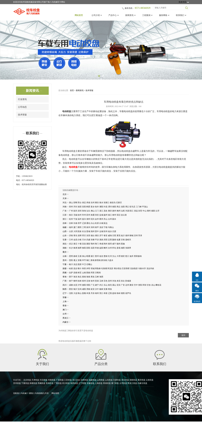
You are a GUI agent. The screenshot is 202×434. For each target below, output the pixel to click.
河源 (127, 211)
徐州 (80, 215)
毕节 (84, 260)
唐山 (71, 203)
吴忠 (75, 264)
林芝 (80, 273)
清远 (136, 211)
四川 (64, 285)
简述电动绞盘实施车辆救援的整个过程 (74, 341)
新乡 (93, 207)
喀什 (80, 268)
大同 (75, 231)
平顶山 (145, 207)
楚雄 (105, 256)
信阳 (123, 207)
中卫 (84, 264)
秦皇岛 (113, 203)
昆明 (71, 256)
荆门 (97, 244)
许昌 (105, 207)
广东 (64, 211)
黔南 (93, 260)
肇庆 (110, 211)
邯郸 (75, 203)
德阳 (84, 285)
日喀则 (98, 273)
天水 (84, 240)
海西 (101, 277)
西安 (71, 289)
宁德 (105, 227)
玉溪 (80, 256)
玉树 (97, 277)
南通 (93, 215)
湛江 (101, 211)
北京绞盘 (27, 380)
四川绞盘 (66, 383)
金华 (97, 219)
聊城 (131, 236)
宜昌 (84, 244)
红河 (110, 256)
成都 (71, 285)
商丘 (118, 207)
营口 (101, 293)
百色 (105, 281)
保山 (84, 256)
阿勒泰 (98, 268)
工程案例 (146, 15)
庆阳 (105, 240)
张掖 (93, 240)
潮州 (149, 211)
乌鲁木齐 (142, 268)
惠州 (114, 211)
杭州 (71, 219)
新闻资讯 (129, 15)
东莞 (140, 211)
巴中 (136, 285)
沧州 (93, 203)
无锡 (75, 215)
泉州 (88, 227)
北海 (88, 281)
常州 (84, 215)
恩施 (123, 244)
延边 (105, 223)
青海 (64, 277)
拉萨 (71, 273)
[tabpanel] (101, 50)
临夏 (118, 240)
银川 (71, 264)
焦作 (97, 207)
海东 (75, 277)
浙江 (64, 219)
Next (195, 50)
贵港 (97, 281)
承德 (88, 203)
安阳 (84, 207)
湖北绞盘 (125, 380)
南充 (110, 285)
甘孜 (149, 285)
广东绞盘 (60, 380)
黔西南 (98, 260)
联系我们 (180, 15)
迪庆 (131, 256)
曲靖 (75, 256)
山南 (84, 273)
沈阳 (71, 293)
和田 (84, 268)
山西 (64, 231)
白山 (93, 223)
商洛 (110, 289)
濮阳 (101, 207)
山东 (64, 236)
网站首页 (79, 15)
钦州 (93, 281)
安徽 (64, 297)
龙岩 (101, 227)
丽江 (93, 256)
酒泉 (101, 240)
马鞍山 (111, 227)
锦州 (97, 293)
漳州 (93, 227)
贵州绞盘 (17, 383)
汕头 (88, 211)
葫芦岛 (128, 293)
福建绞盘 (92, 380)
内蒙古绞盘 (142, 383)
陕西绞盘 (74, 383)
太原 (71, 231)
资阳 (140, 285)
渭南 (88, 289)
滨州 (136, 236)
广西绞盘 (58, 383)
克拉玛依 (150, 268)
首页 (72, 90)
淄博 (80, 236)
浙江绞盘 (76, 380)
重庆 (64, 252)
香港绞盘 (107, 383)
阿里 (93, 273)
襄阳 (88, 244)
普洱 (97, 256)
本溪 (88, 293)
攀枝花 (158, 285)
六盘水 (110, 260)
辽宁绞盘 (82, 383)
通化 (88, 223)
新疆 (64, 268)
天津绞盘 (35, 380)
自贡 (75, 285)
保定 (84, 203)
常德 (97, 248)
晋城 (88, 231)
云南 (64, 256)
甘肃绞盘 (117, 380)
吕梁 (114, 231)
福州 (71, 227)
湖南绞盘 (133, 380)
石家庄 (119, 203)
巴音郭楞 (126, 268)
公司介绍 (96, 15)
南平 (97, 227)
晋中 (97, 231)
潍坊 (97, 236)
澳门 (64, 310)
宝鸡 (80, 289)
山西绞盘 (100, 380)
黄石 (75, 244)
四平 (80, 223)
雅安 (131, 285)
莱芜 (118, 236)
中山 (144, 211)
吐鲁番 (104, 268)
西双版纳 (138, 256)
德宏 (123, 256)
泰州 (114, 215)
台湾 (64, 314)
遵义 (75, 260)
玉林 (101, 281)
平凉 (97, 240)
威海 (110, 236)
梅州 (118, 211)
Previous (6, 50)
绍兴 (93, 219)
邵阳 (88, 248)
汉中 (97, 289)
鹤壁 (88, 207)
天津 (64, 198)
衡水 (101, 203)
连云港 (124, 215)
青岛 (75, 236)
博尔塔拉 (117, 268)
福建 (64, 227)
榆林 (101, 289)
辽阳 (110, 293)
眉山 (114, 285)
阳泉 (80, 231)
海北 (80, 277)
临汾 (110, 231)
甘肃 (64, 240)
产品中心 (112, 15)
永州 (110, 248)
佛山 (93, 211)
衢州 (101, 219)
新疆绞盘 (33, 383)
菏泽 (140, 236)
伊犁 (88, 268)
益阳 (101, 248)
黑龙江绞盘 (132, 383)
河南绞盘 (51, 380)
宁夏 (64, 264)
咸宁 (114, 244)
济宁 (101, 236)
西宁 (71, 277)
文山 (114, 256)
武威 (88, 240)
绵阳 (88, 285)
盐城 (101, 215)
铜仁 (88, 260)
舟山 (105, 219)
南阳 (114, 207)
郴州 (105, 248)
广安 (123, 285)
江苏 (64, 215)
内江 (101, 285)
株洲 (75, 248)
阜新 (105, 293)
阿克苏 (110, 268)
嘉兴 (84, 219)
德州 (127, 236)
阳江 (131, 211)
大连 (75, 293)
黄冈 (110, 244)
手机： (19, 176)
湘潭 (80, 248)
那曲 (88, 273)
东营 (88, 236)
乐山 (105, 285)
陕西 (64, 289)
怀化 (114, 248)
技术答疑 (22, 114)
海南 (88, 277)
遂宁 (97, 285)
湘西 (123, 248)
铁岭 (118, 293)
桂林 (80, 281)
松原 (97, 223)
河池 (114, 281)
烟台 (93, 236)
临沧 (101, 256)
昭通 (88, 256)
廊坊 (97, 203)
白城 (101, 223)
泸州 (80, 285)
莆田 (80, 227)
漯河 (110, 207)
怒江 (127, 256)
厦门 (75, 227)
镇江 (110, 215)
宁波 (75, 219)
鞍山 (80, 293)
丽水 (114, 219)
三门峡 (139, 207)
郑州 (71, 207)
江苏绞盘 (68, 380)
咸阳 (84, 289)
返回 (183, 335)
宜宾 (118, 285)
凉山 (153, 285)
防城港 (128, 281)
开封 (75, 207)
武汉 (71, 244)
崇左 (123, 281)
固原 (80, 264)
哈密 (71, 268)
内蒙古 (65, 322)
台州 (110, 219)
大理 (118, 256)
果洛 (93, 277)
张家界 (128, 248)
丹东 (93, 293)
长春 (75, 223)
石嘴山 (89, 264)
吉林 (64, 223)
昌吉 (75, 268)
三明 (84, 227)
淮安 (97, 215)
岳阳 (93, 248)
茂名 (105, 211)
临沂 (123, 236)
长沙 (71, 248)
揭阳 (153, 211)
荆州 (105, 244)
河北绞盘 (43, 380)
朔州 (93, 231)
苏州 (88, 215)
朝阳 (123, 293)
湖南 (64, 248)
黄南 (84, 277)
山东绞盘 (109, 380)
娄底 (118, 248)
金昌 (75, 240)
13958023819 (27, 176)
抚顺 (84, 293)
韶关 (75, 211)
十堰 (80, 244)
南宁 (71, 281)
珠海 (84, 211)
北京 (64, 194)
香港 (64, 306)
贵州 (64, 260)
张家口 (106, 203)
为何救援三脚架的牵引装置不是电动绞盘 (75, 331)
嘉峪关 (128, 240)
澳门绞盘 (115, 383)
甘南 (123, 240)
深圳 (80, 211)
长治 (84, 231)
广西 (64, 281)
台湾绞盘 (123, 383)
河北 (64, 203)
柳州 (75, 281)
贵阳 (71, 260)
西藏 (64, 273)
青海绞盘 (50, 383)
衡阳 (84, 248)
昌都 (75, 273)
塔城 (93, 268)
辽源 (84, 223)
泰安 (105, 236)
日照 (114, 236)
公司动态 (22, 107)
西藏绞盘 (41, 383)
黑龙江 (65, 318)
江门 (97, 211)
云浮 (157, 211)
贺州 (110, 281)
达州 (127, 285)
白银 (80, 240)
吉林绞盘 (84, 380)
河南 (64, 207)
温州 (80, 219)
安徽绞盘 (90, 383)
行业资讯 (22, 99)
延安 (93, 289)
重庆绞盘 (141, 380)
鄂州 (93, 244)
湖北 (64, 244)
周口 (127, 207)
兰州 (71, 240)
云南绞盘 (149, 380)
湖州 (88, 219)
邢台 (80, 203)
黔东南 (104, 260)
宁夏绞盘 (25, 383)
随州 (118, 244)
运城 (101, 231)
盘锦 (114, 293)
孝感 (101, 244)
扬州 (105, 215)
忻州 (105, 231)
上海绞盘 (99, 383)
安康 (105, 289)
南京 (71, 215)
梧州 (84, 281)
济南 (71, 236)
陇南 (114, 240)
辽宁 (64, 293)
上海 (64, 301)
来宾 (118, 281)
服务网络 (163, 15)
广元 (93, 285)
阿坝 (144, 285)
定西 (110, 240)
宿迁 (118, 215)
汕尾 (123, 211)
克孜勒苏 (134, 268)
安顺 (80, 260)
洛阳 (80, 207)
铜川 (75, 289)
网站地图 (55, 393)
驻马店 (132, 207)
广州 (71, 211)
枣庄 (84, 236)
